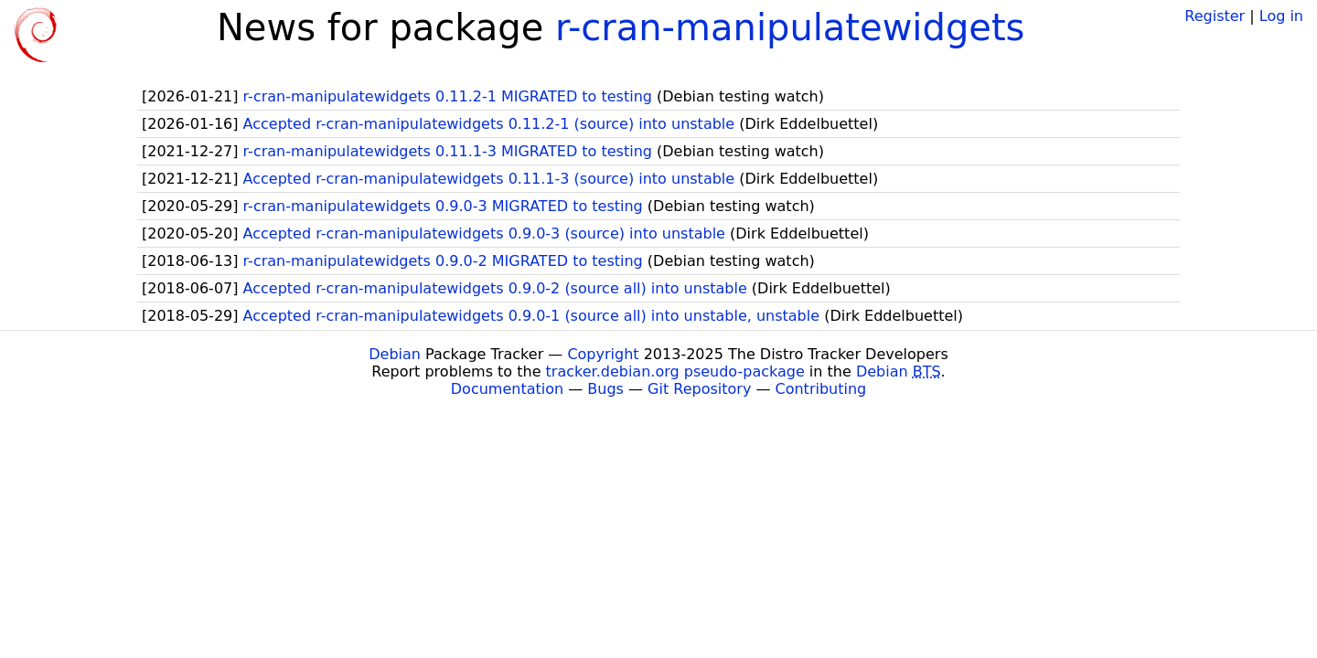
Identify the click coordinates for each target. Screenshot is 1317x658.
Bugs (605, 389)
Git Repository (699, 389)
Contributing (821, 389)
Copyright (602, 354)
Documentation (507, 389)
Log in (1281, 16)
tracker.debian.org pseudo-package (675, 371)
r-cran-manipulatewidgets (789, 27)
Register (1214, 16)
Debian (395, 354)
